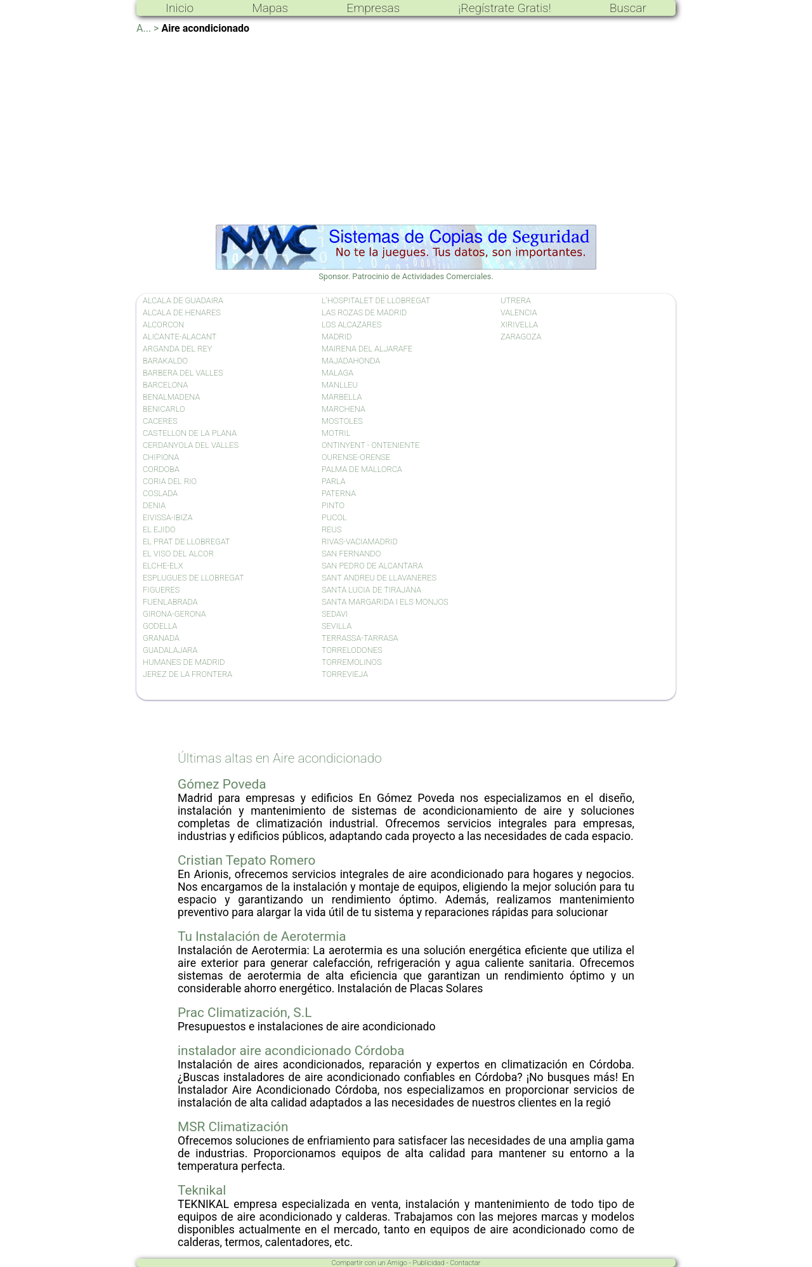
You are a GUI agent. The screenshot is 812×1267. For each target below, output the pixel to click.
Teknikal (202, 1190)
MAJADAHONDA (351, 360)
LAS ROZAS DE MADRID (364, 312)
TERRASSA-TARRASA (360, 638)
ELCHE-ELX (163, 565)
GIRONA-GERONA (174, 614)
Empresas (373, 8)
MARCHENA (343, 409)
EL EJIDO (159, 529)
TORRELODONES (352, 650)
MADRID (336, 336)
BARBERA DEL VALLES (183, 372)
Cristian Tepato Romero (246, 860)
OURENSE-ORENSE (356, 457)
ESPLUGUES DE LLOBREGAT (193, 577)
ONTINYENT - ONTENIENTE (370, 445)
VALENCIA (519, 312)
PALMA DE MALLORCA (362, 469)
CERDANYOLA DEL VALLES (191, 445)
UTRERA (516, 300)
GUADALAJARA (170, 650)
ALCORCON (163, 324)
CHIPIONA (161, 457)
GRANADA (161, 638)
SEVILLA (336, 626)
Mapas (270, 8)
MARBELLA (342, 397)
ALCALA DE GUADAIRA (183, 300)
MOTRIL (336, 433)
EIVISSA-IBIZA (167, 517)
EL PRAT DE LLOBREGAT (186, 541)
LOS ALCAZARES (351, 324)
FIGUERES (161, 589)
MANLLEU (340, 385)
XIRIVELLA (519, 324)
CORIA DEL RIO (170, 481)
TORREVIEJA (345, 674)
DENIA (154, 505)
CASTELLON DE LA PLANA (190, 433)
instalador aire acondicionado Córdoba (291, 1050)
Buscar (628, 8)
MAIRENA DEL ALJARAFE (367, 348)
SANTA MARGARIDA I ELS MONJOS (385, 602)
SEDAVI (335, 614)
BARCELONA (165, 385)
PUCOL (334, 517)
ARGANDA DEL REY (177, 348)
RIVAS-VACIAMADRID (360, 541)
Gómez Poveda (222, 784)
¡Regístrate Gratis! (504, 8)
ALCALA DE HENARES (182, 312)
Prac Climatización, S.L (244, 1012)
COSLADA (160, 493)
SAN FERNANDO (351, 553)
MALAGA (337, 372)
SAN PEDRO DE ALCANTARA (372, 565)
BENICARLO (164, 409)
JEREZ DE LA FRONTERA (187, 674)
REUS (332, 529)
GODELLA (160, 626)
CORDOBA (161, 469)
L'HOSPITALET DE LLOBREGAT (376, 300)
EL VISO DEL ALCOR (178, 553)
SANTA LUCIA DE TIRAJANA (371, 589)
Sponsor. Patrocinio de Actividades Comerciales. (406, 271)
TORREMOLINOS (352, 662)
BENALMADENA (171, 397)
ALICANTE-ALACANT (179, 336)
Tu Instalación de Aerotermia (262, 936)
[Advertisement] (406, 129)
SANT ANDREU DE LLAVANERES (379, 577)
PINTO (333, 505)
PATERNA (339, 493)
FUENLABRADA (170, 602)
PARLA (334, 481)
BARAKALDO (165, 360)
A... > (147, 28)
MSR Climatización (233, 1126)
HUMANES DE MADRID (184, 662)
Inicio (179, 8)
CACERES (160, 421)
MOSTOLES (342, 421)
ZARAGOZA (521, 336)
